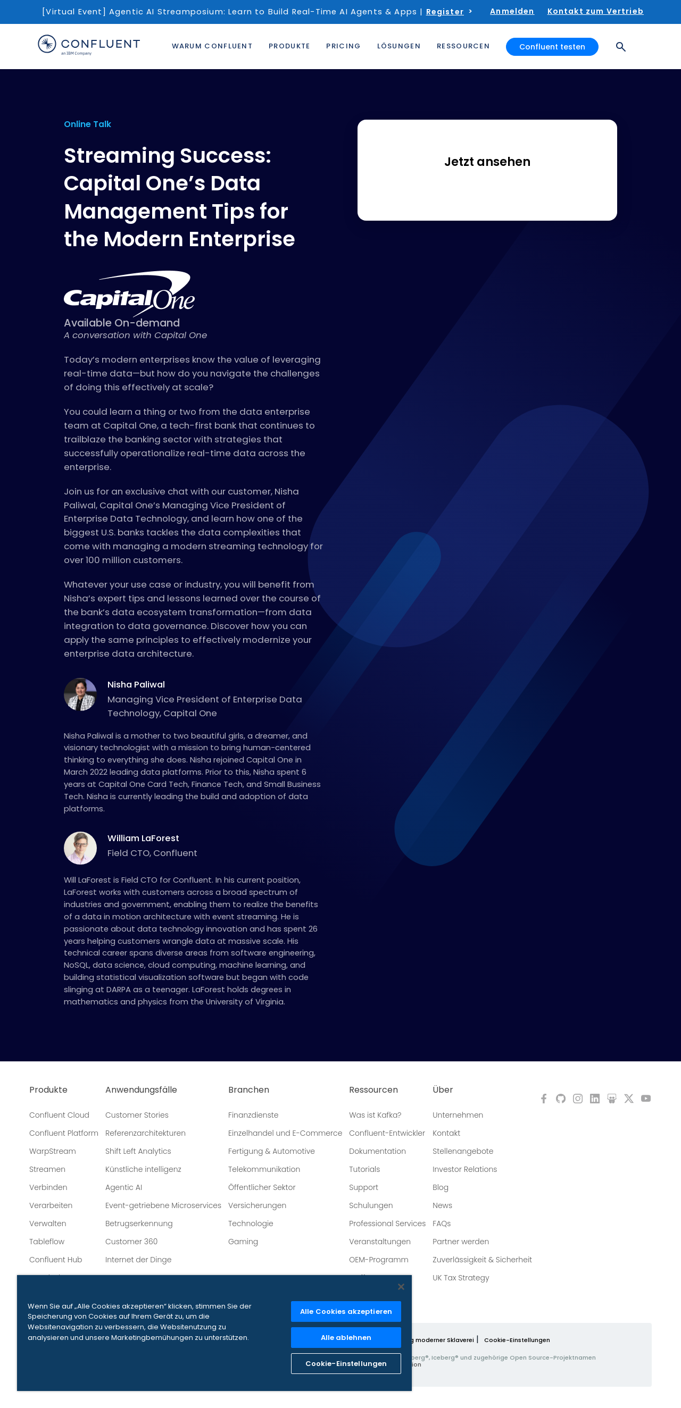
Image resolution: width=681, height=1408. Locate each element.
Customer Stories (137, 1115)
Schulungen (371, 1205)
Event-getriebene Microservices (163, 1205)
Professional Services (387, 1223)
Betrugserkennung (139, 1223)
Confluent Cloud (59, 1115)
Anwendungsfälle (141, 1090)
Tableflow (46, 1241)
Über (443, 1090)
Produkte (48, 1090)
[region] (214, 1333)
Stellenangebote (463, 1151)
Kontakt (446, 1133)
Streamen (47, 1169)
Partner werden (461, 1241)
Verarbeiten (50, 1205)
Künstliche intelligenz (143, 1169)
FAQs (442, 1223)
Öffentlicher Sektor (262, 1187)
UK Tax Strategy (461, 1277)
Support (363, 1187)
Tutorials (364, 1169)
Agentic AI (123, 1187)
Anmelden (512, 11)
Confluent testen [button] (552, 46)
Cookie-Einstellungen (517, 1340)
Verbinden (48, 1187)
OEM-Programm (379, 1259)
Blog (441, 1187)
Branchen (248, 1090)
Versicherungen (257, 1205)
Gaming (243, 1241)
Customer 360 (131, 1241)
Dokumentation (377, 1151)
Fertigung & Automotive (271, 1151)
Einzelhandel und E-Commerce (285, 1133)
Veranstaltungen (380, 1241)
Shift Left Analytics (138, 1151)
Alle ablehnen (346, 1337)
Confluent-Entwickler (387, 1133)
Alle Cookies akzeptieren (346, 1311)
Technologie (250, 1223)
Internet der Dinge (138, 1259)
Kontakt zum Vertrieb (595, 11)
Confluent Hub (55, 1259)
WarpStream (52, 1151)
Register (445, 11)
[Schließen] (401, 1287)
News (442, 1205)
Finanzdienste (253, 1115)
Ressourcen (373, 1090)
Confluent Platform (63, 1133)
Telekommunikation (264, 1169)
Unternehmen (458, 1115)
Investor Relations (465, 1169)
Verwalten (48, 1223)
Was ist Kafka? (375, 1115)
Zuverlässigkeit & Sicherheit (482, 1259)
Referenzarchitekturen (145, 1133)
